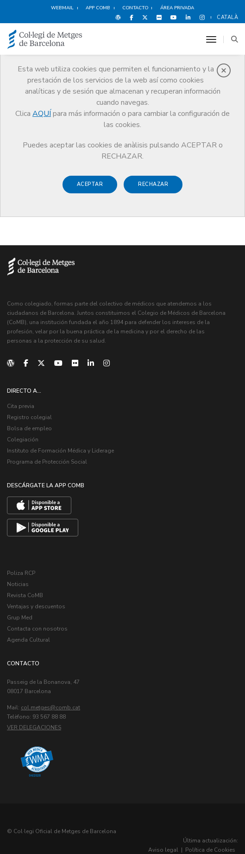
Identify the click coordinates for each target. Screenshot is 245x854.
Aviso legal (163, 837)
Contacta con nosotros (37, 617)
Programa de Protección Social (47, 455)
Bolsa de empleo (29, 425)
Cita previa (20, 405)
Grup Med (19, 607)
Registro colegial (29, 415)
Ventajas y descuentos (36, 596)
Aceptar (90, 184)
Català (227, 17)
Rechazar (153, 184)
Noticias (18, 576)
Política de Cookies (210, 837)
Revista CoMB (25, 586)
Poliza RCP (21, 566)
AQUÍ (41, 113)
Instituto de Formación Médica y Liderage (60, 445)
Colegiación (22, 436)
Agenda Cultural (28, 627)
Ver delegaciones (34, 714)
